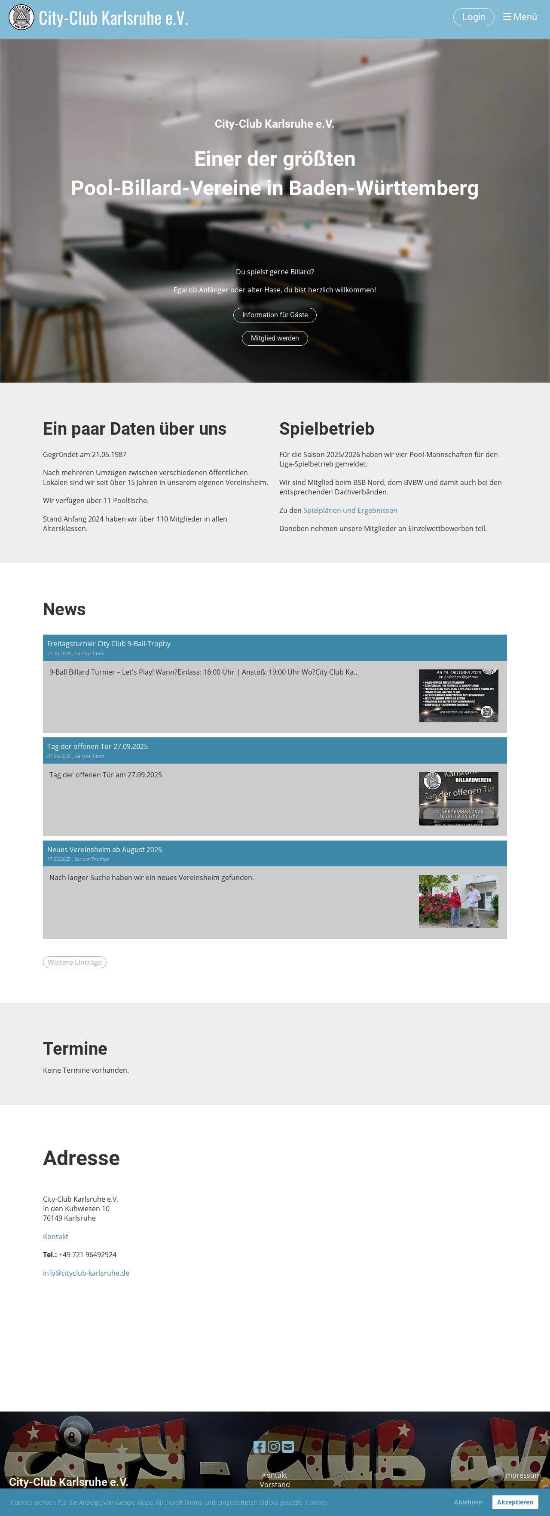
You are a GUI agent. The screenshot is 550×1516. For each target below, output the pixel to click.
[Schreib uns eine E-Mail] (288, 1446)
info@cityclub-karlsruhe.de (86, 1273)
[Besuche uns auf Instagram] (274, 1446)
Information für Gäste (275, 315)
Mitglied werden (275, 338)
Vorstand (275, 1484)
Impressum (522, 1475)
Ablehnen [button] (468, 1502)
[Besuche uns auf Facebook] (260, 1446)
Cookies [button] (316, 1502)
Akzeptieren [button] (515, 1502)
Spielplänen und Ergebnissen (350, 510)
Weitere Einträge (75, 962)
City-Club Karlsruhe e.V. (113, 17)
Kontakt (55, 1236)
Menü (520, 17)
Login (474, 17)
